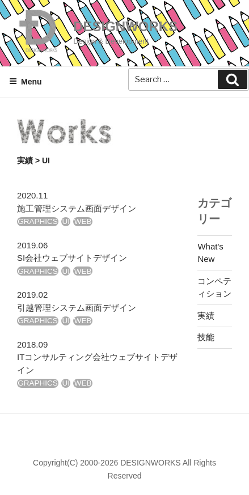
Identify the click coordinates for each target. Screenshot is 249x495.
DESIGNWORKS (125, 26)
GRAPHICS (38, 221)
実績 (25, 160)
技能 (205, 337)
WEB (83, 221)
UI (66, 221)
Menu (25, 81)
